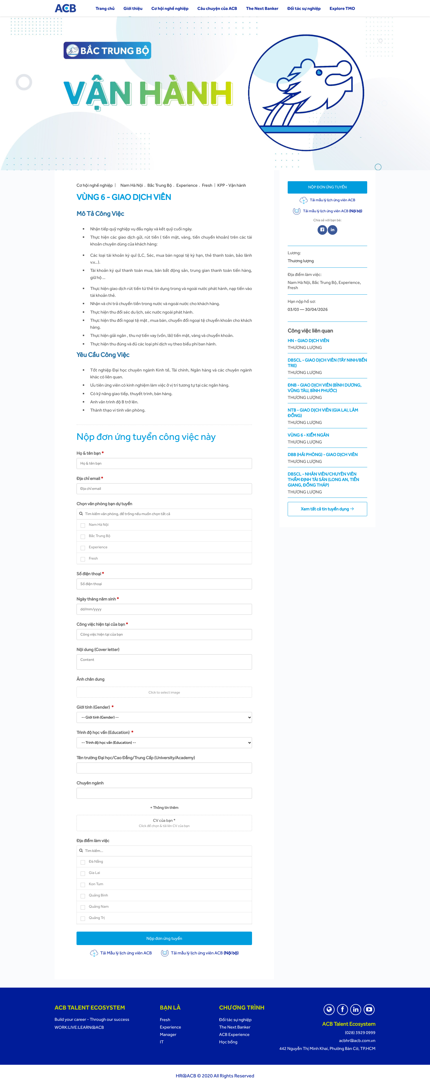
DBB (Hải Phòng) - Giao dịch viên (327, 458)
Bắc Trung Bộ (160, 185)
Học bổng (228, 1041)
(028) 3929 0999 (360, 1032)
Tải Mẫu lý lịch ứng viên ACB (121, 952)
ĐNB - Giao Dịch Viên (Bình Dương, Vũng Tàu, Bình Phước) (327, 391)
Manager (168, 1034)
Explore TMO (342, 8)
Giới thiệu (132, 8)
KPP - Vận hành (231, 185)
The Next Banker (262, 8)
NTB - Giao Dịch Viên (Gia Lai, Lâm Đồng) (327, 416)
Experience (186, 185)
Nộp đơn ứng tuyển (164, 938)
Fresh (207, 185)
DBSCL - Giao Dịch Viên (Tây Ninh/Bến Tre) (327, 366)
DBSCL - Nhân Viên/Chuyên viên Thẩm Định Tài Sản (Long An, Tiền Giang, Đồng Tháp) (327, 483)
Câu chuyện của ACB (217, 8)
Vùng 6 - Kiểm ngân (327, 438)
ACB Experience (234, 1034)
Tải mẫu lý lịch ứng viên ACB (199, 952)
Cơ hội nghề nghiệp (169, 8)
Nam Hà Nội (131, 185)
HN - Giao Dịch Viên (327, 344)
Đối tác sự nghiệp (304, 8)
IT (162, 1041)
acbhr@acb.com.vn (357, 1040)
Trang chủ (104, 8)
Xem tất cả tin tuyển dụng (327, 509)
